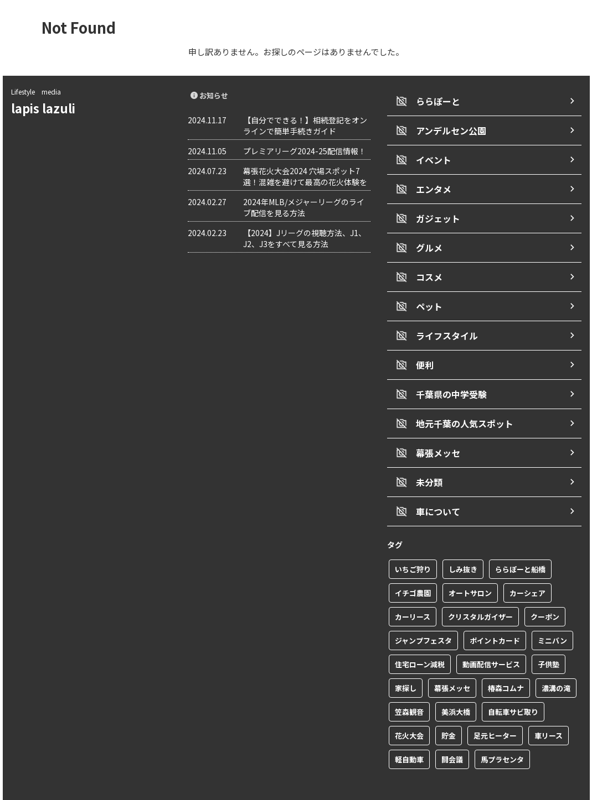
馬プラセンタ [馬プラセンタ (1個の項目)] (502, 733)
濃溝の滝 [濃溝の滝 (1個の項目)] (556, 661)
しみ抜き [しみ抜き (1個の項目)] (463, 542)
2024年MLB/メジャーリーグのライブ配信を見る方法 (303, 207)
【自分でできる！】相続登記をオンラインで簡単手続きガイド (305, 125)
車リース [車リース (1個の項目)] (548, 709)
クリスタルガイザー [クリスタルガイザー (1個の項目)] (480, 590)
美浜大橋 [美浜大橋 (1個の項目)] (455, 685)
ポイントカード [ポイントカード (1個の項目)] (495, 614)
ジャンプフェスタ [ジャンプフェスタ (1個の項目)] (423, 614)
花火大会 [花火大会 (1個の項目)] (409, 709)
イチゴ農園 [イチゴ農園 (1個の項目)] (413, 566)
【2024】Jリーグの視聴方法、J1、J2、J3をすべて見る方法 (304, 238)
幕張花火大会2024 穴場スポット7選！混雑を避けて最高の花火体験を (305, 176)
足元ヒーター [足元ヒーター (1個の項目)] (495, 709)
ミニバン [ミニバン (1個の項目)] (552, 614)
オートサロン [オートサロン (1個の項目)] (470, 566)
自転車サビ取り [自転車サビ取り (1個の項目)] (513, 685)
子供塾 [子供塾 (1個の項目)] (548, 637)
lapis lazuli (49, 108)
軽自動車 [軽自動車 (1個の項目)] (409, 733)
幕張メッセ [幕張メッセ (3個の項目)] (452, 661)
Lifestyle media (36, 91)
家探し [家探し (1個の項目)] (405, 661)
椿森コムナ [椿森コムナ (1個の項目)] (506, 661)
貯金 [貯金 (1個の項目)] (448, 709)
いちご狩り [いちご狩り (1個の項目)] (413, 542)
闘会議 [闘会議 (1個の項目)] (452, 733)
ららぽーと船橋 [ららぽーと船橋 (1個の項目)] (520, 542)
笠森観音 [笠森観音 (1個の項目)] (409, 685)
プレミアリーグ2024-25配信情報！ (304, 150)
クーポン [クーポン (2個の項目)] (545, 590)
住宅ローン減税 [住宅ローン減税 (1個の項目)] (420, 637)
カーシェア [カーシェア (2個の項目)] (527, 566)
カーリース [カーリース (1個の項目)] (412, 590)
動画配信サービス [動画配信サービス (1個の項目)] (491, 637)
